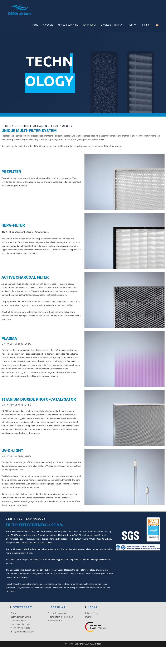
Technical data (55, 620)
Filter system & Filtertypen (60, 616)
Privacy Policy (91, 613)
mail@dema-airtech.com (22, 631)
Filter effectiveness (57, 613)
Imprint (88, 616)
